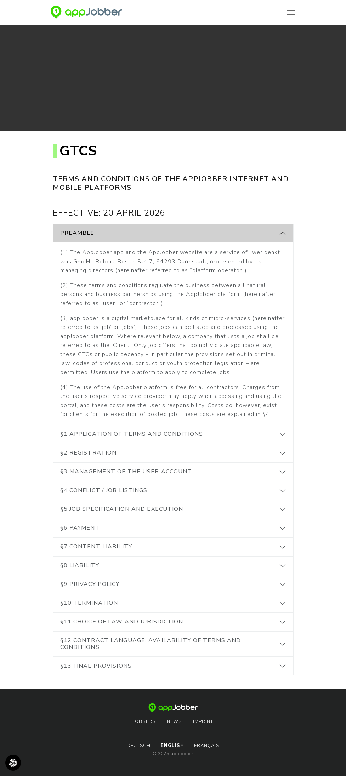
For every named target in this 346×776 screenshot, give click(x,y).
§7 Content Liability (96, 546)
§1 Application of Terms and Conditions (131, 434)
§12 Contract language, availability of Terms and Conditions (150, 644)
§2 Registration (88, 453)
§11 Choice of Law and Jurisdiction (121, 622)
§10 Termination (89, 603)
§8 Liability (79, 565)
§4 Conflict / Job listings (104, 490)
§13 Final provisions (96, 666)
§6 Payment (80, 528)
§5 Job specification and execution (121, 509)
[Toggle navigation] (292, 12)
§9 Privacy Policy (90, 584)
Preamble (77, 233)
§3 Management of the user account (126, 471)
